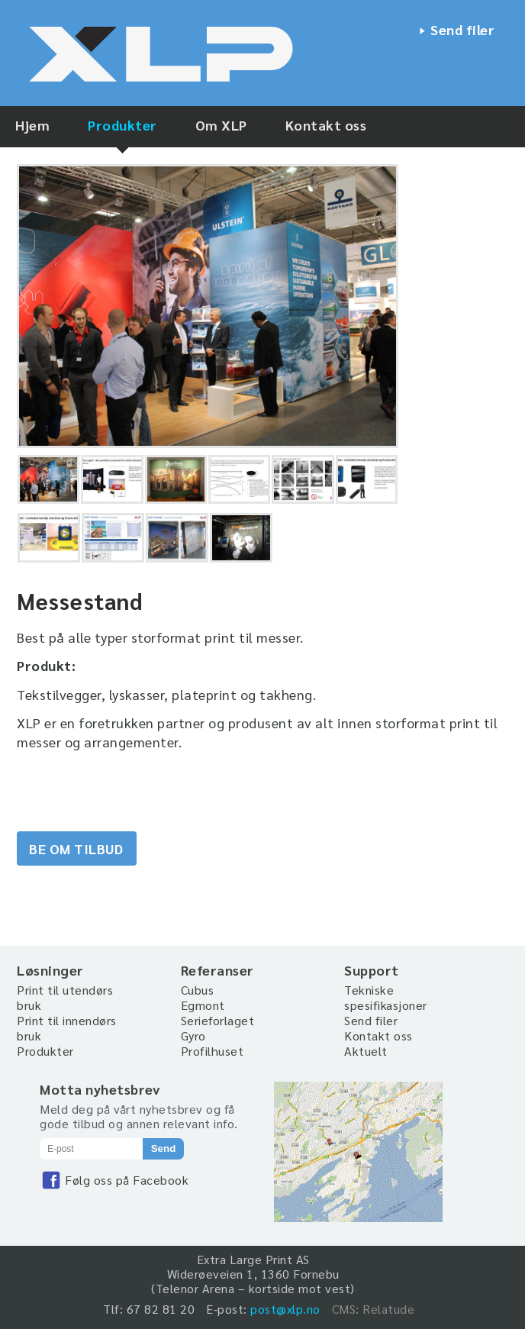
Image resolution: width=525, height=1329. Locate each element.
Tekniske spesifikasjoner (385, 997)
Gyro (193, 1035)
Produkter (122, 125)
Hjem (32, 125)
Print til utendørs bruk (65, 997)
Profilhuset (212, 1051)
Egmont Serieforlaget (218, 1012)
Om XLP (221, 125)
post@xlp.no (285, 1309)
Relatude (388, 1309)
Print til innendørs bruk (67, 1028)
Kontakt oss (326, 125)
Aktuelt (366, 1051)
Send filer (462, 29)
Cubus (197, 990)
